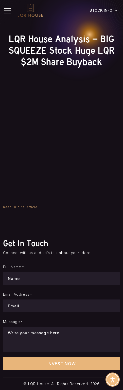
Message (13, 322)
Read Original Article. (20, 207)
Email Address (17, 294)
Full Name (13, 267)
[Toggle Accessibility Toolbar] (112, 379)
